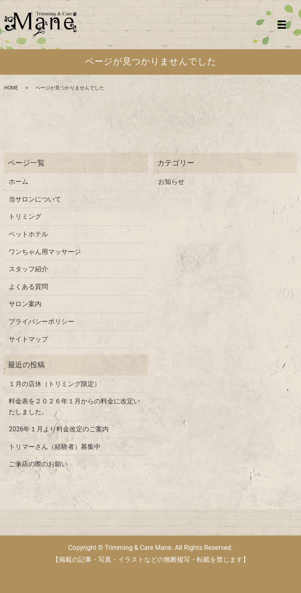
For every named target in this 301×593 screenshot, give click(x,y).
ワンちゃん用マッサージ (45, 252)
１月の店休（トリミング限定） (55, 384)
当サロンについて (35, 199)
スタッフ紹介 (28, 269)
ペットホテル (28, 234)
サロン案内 (25, 304)
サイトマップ (28, 339)
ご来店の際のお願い (38, 464)
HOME (11, 88)
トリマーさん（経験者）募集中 (55, 447)
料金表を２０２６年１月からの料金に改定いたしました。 (74, 406)
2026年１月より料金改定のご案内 (59, 429)
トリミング (25, 216)
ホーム (18, 181)
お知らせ (171, 181)
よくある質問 (28, 287)
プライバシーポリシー (41, 321)
